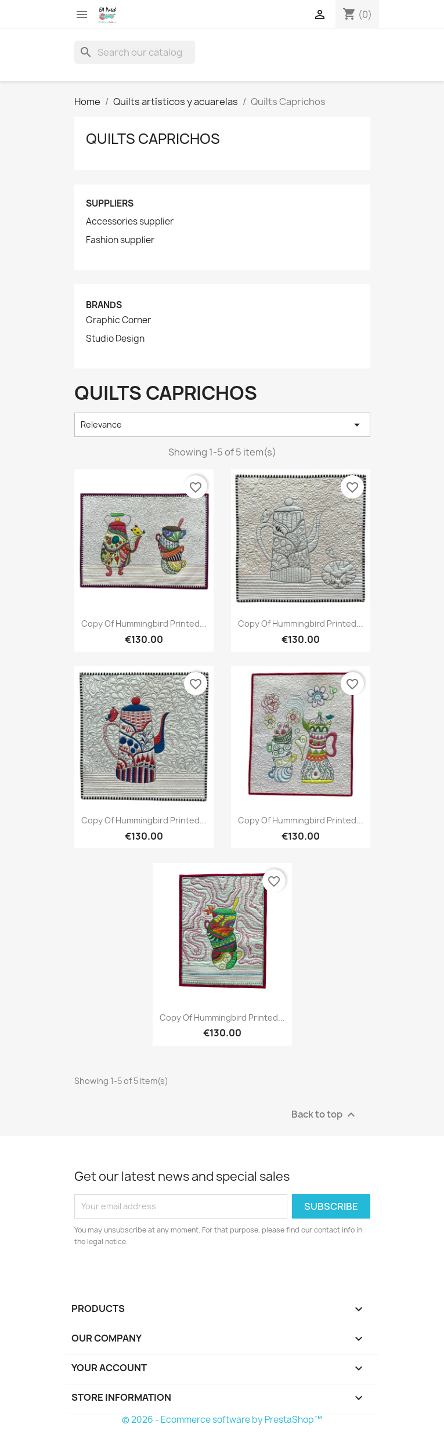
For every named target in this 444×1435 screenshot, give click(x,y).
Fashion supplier (120, 240)
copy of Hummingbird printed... (144, 623)
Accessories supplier (130, 221)
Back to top (324, 1114)
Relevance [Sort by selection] (222, 425)
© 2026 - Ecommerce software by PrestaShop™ (222, 1420)
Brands (104, 305)
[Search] (134, 52)
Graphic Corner (118, 320)
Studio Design (115, 339)
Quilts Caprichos (153, 139)
